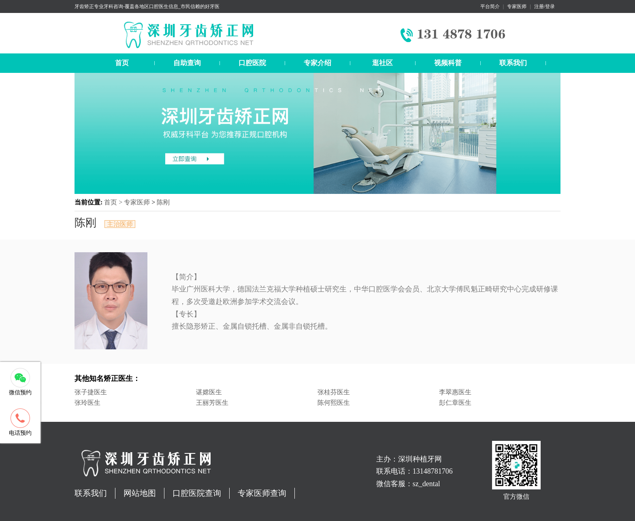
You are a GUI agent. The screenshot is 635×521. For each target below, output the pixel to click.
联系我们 (513, 63)
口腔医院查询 (197, 493)
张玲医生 (87, 402)
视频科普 (448, 63)
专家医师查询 (262, 493)
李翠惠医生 (455, 392)
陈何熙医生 (334, 402)
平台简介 (490, 6)
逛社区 (382, 63)
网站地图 (140, 493)
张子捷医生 (91, 392)
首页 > (114, 202)
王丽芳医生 (212, 402)
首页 (122, 63)
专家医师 (516, 6)
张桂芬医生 (334, 392)
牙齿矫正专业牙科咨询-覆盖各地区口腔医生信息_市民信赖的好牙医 (147, 6)
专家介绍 (317, 63)
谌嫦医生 (209, 392)
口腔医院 (252, 63)
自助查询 (187, 63)
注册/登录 (544, 6)
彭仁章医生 (455, 402)
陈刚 (163, 202)
